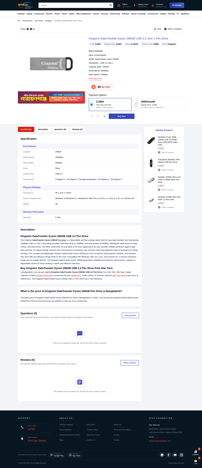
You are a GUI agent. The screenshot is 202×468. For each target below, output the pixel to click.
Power (57, 14)
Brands (116, 440)
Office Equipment (83, 14)
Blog (61, 440)
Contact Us (91, 440)
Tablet (71, 14)
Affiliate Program (66, 425)
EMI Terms (91, 425)
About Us (117, 425)
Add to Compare (173, 29)
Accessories (153, 14)
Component (39, 14)
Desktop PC (76, 275)
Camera (96, 14)
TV (177, 14)
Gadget (163, 14)
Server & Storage (138, 14)
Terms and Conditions (122, 430)
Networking (115, 14)
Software (125, 14)
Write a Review (129, 363)
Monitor (49, 14)
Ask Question (130, 315)
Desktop (21, 14)
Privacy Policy (92, 430)
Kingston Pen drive (44, 275)
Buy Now (121, 116)
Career (116, 435)
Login (165, 6)
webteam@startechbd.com (160, 441)
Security (104, 14)
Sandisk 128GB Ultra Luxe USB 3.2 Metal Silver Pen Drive (169, 179)
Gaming (171, 14)
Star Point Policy (93, 435)
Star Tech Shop (118, 275)
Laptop (29, 14)
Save (157, 29)
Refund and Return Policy (70, 435)
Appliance (185, 14)
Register (158, 6)
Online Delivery (66, 430)
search (110, 5)
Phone (64, 14)
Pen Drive (62, 240)
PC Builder (177, 5)
